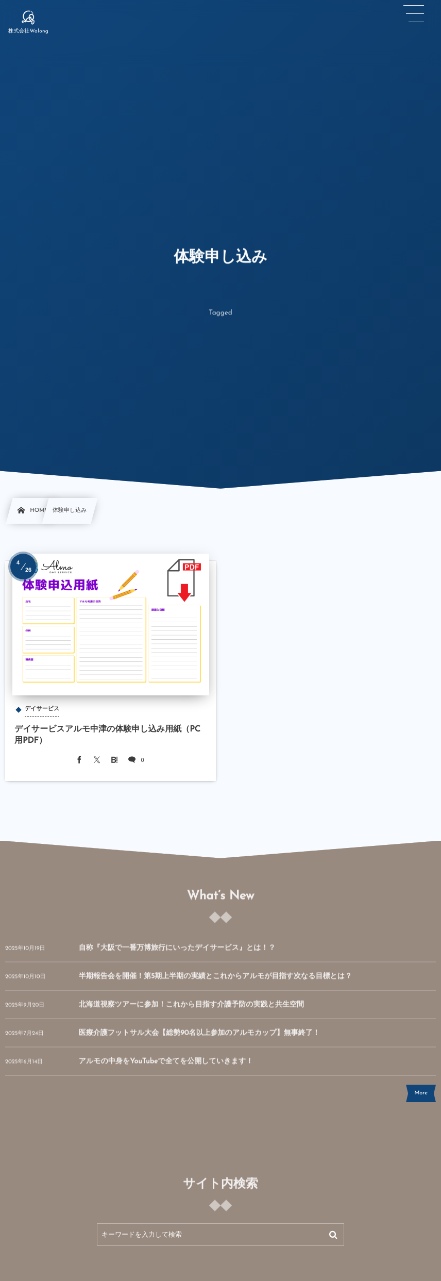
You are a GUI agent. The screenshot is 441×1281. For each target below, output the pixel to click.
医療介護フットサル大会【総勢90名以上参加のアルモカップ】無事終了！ (199, 1039)
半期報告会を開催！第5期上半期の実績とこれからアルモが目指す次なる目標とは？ (215, 982)
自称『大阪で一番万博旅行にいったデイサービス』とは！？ (177, 954)
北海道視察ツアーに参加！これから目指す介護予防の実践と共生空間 (191, 1010)
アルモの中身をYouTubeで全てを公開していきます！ (166, 1067)
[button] (414, 14)
